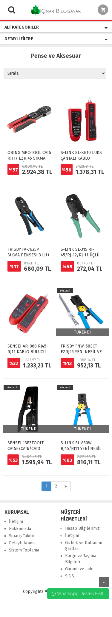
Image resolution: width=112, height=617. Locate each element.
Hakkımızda (20, 528)
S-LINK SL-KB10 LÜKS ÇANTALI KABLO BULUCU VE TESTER (81, 158)
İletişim (16, 521)
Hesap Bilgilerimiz (82, 528)
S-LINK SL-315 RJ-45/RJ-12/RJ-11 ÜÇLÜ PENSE (80, 255)
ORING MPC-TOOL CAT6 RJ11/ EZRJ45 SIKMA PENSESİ (29, 158)
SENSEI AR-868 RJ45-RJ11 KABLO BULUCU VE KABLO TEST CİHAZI (28, 352)
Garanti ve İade (79, 568)
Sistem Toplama (24, 550)
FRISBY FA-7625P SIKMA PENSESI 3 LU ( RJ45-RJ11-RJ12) (28, 255)
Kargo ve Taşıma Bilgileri (80, 558)
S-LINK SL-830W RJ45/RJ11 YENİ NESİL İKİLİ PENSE (81, 448)
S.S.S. (70, 576)
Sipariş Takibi (21, 535)
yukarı (104, 582)
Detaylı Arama (22, 543)
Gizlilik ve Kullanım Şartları (83, 545)
